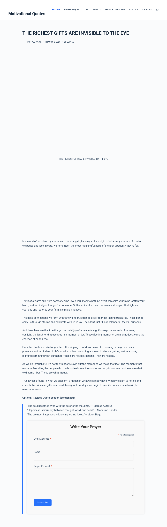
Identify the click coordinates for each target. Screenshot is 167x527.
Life (86, 9)
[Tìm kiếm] (157, 10)
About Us (147, 9)
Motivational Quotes (26, 13)
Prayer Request (72, 9)
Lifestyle (55, 9)
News (97, 10)
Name (37, 452)
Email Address (42, 438)
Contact (133, 9)
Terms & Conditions (115, 9)
